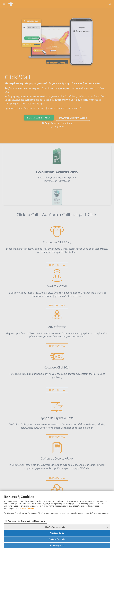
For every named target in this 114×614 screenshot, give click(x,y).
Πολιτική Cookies (26, 508)
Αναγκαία (11, 521)
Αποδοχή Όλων (57, 533)
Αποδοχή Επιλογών (57, 539)
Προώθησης (38, 521)
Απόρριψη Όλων (57, 545)
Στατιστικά (24, 521)
